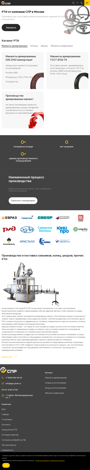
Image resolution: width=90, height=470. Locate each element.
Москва (77, 3)
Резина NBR (12, 72)
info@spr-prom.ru (13, 383)
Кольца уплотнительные (55, 383)
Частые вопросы (9, 445)
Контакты (6, 425)
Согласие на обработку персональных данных (50, 460)
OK (6, 465)
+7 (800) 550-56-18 (14, 378)
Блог (4, 409)
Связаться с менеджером (23, 201)
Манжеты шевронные (54, 393)
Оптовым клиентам (10, 435)
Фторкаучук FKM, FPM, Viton (20, 77)
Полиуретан (12, 81)
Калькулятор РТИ (9, 430)
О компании (7, 419)
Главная (5, 414)
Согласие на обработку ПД (14, 440)
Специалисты (7, 450)
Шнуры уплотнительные (55, 388)
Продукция (9, 357)
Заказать (11, 27)
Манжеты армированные (56, 378)
